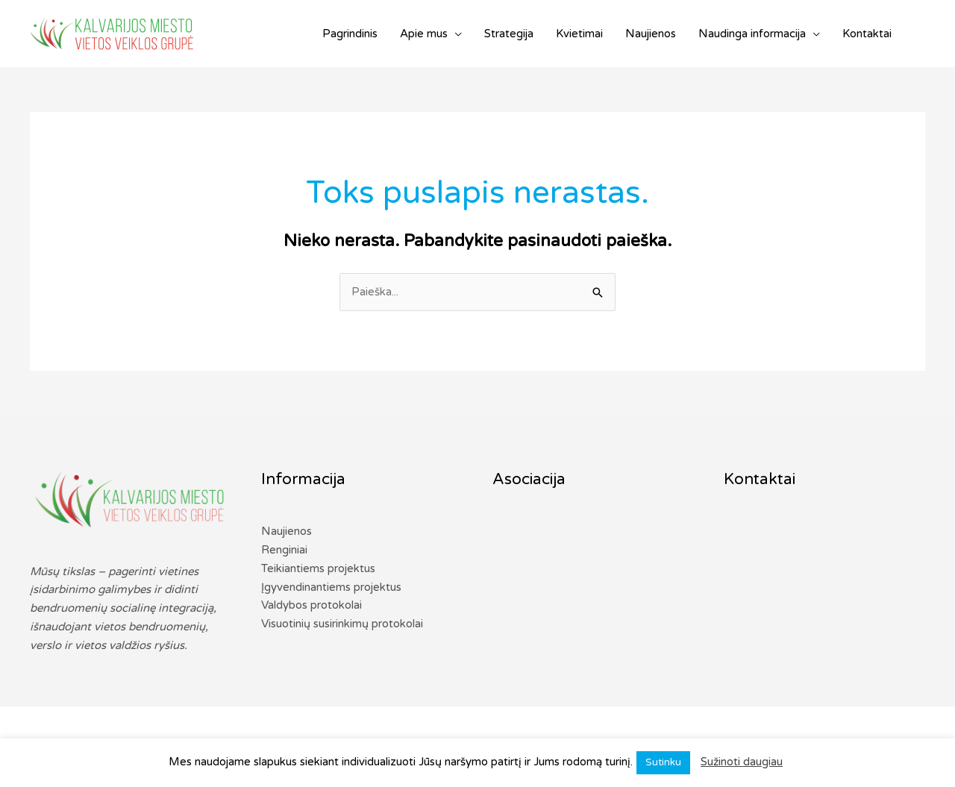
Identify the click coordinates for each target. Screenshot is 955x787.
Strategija (508, 33)
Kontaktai (867, 33)
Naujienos (650, 33)
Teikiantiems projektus (318, 568)
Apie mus (424, 33)
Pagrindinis (350, 33)
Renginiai (284, 549)
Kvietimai (579, 33)
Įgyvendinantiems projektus (331, 587)
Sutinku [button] (663, 762)
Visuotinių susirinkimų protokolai (342, 623)
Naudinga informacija (752, 33)
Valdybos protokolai (311, 605)
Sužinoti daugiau (742, 761)
